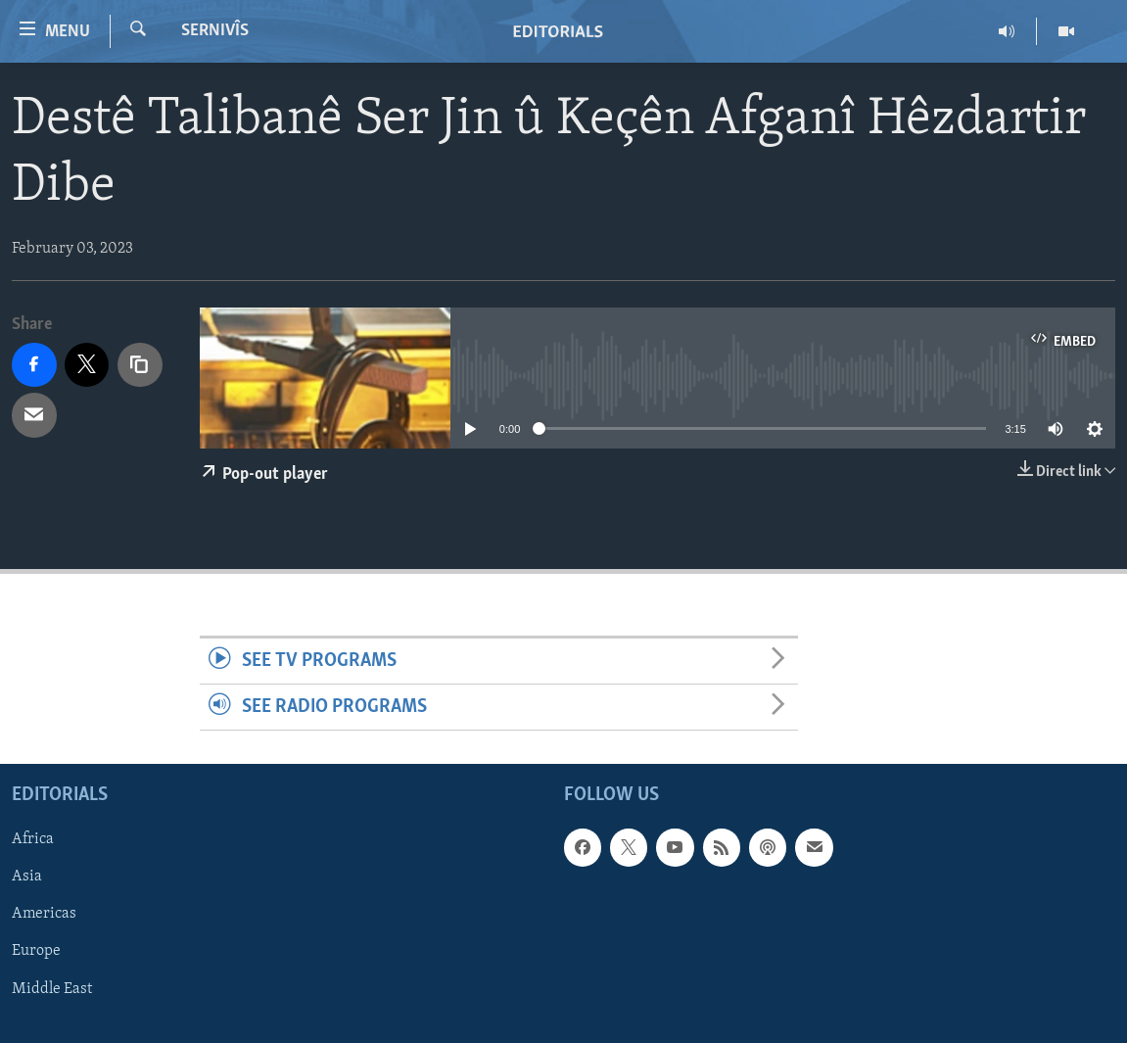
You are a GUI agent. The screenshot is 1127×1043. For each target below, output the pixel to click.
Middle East (52, 989)
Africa (33, 840)
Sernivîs (215, 31)
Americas (44, 915)
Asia (27, 877)
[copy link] (140, 365)
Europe (36, 952)
